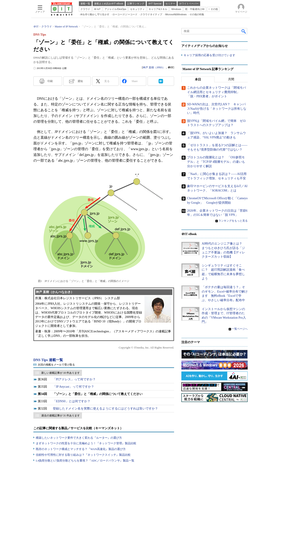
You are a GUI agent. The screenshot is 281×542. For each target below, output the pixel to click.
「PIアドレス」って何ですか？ (74, 379)
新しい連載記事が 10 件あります (60, 372)
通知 (80, 81)
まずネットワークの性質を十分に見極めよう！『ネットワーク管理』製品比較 (86, 443)
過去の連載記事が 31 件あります (60, 415)
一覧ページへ (240, 329)
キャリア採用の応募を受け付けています (209, 55)
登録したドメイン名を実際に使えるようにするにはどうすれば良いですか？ (105, 408)
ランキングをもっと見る (233, 220)
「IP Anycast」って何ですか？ (73, 386)
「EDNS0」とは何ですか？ (71, 401)
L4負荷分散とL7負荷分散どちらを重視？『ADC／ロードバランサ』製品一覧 (85, 460)
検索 (244, 31)
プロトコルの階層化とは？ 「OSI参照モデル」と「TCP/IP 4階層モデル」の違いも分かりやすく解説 (216, 162)
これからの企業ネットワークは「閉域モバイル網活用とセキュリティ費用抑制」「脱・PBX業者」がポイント (216, 92)
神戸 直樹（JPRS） (154, 67)
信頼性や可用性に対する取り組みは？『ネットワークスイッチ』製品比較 (83, 454)
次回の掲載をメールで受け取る (56, 364)
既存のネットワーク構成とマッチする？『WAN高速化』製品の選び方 (81, 449)
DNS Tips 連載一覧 (48, 360)
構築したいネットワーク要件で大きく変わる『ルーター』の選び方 (79, 437)
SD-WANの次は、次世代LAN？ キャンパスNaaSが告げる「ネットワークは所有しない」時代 (216, 109)
